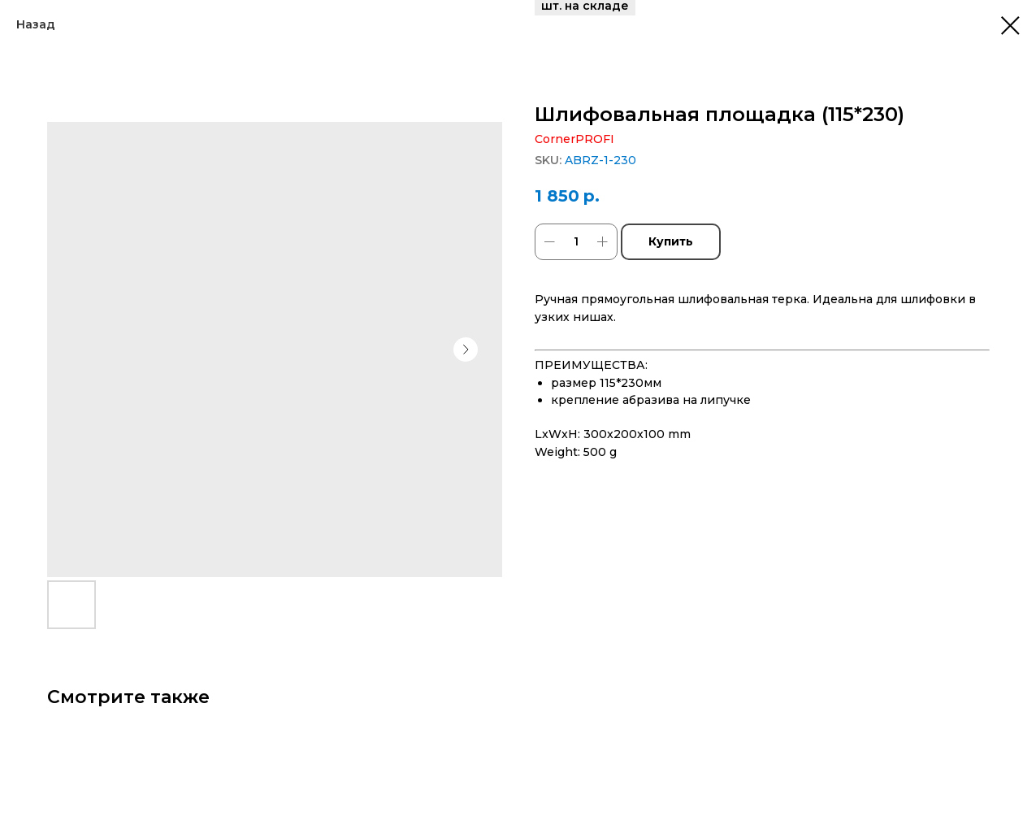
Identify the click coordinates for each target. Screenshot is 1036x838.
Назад (35, 24)
